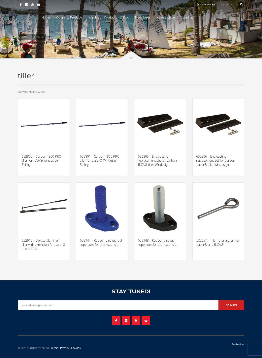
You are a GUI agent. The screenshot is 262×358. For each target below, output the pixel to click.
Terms (54, 348)
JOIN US (231, 305)
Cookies (76, 348)
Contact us (226, 4)
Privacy (64, 348)
